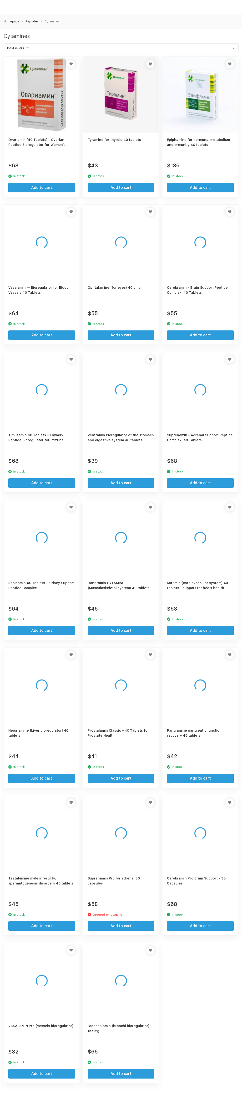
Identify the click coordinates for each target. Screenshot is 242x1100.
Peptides (32, 21)
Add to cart (41, 187)
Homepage (12, 21)
